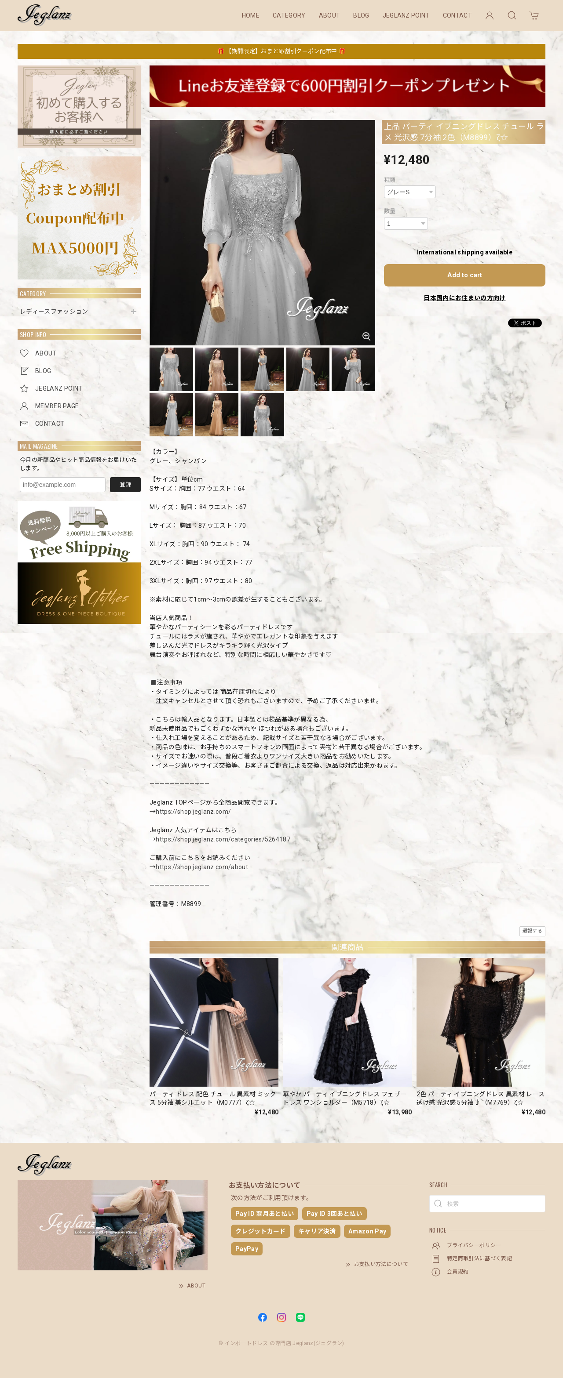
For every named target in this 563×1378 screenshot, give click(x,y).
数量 (390, 211)
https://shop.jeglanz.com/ (193, 811)
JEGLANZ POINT (406, 15)
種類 (390, 180)
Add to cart (464, 275)
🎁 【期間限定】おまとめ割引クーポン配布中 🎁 (281, 51)
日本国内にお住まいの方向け (464, 297)
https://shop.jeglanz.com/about (202, 866)
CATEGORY (289, 15)
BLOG (361, 15)
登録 (125, 484)
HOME (251, 15)
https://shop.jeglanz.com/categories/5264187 (223, 839)
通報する (532, 931)
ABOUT (329, 15)
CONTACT (457, 15)
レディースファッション (54, 311)
